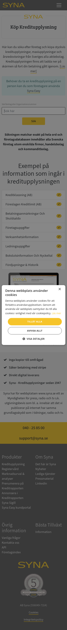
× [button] (59, 289)
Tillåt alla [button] (34, 321)
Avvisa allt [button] (34, 330)
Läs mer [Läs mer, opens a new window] (56, 313)
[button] (34, 338)
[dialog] (33, 315)
